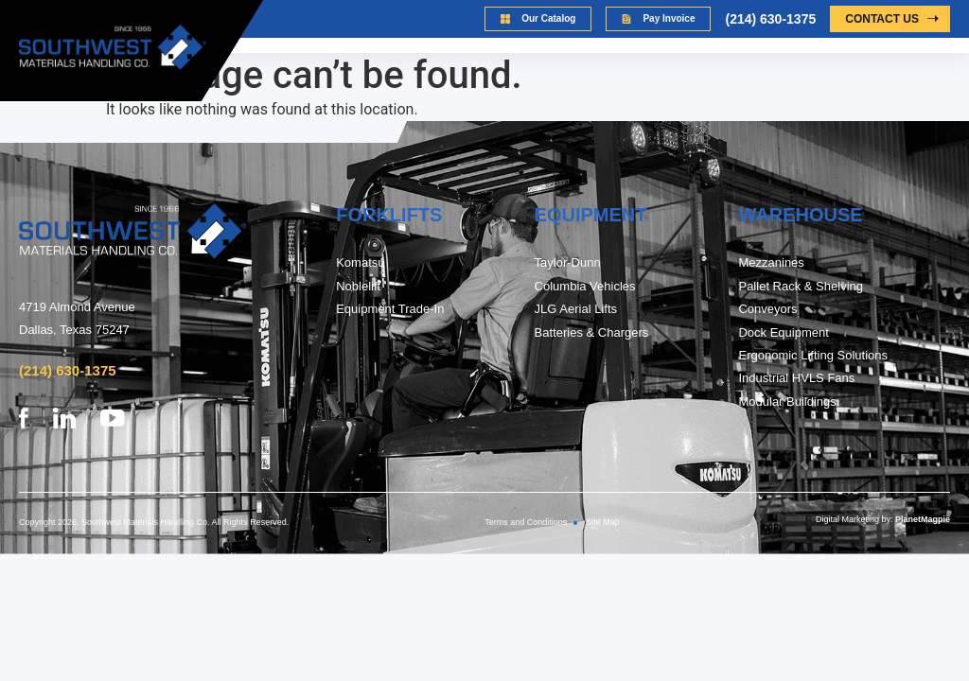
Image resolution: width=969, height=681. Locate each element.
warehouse (800, 214)
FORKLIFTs (389, 214)
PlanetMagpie (922, 519)
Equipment (591, 214)
